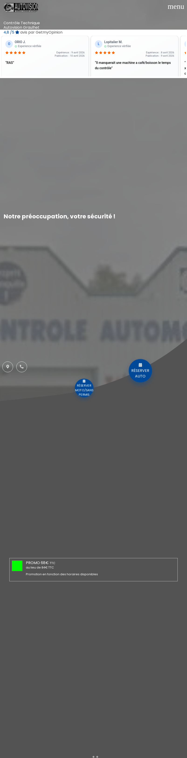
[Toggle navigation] (176, 6)
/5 (32, 32)
